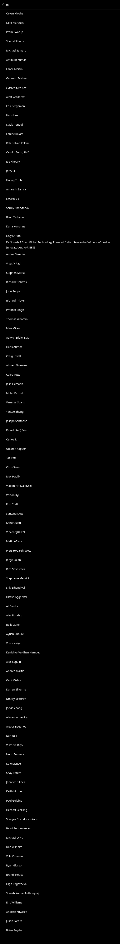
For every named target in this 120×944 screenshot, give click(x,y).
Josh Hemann (14, 384)
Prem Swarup (14, 32)
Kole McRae (13, 763)
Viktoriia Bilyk (14, 745)
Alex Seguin (13, 661)
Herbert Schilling (16, 810)
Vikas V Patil (13, 263)
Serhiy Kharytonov (17, 208)
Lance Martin (14, 69)
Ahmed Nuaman (16, 365)
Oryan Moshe (14, 13)
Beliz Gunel (13, 624)
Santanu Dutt (14, 513)
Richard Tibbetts (16, 282)
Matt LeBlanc (14, 541)
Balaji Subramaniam (19, 828)
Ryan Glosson (14, 865)
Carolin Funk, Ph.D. (18, 152)
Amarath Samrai (16, 189)
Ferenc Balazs (14, 134)
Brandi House (14, 874)
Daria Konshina (15, 226)
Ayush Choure (15, 634)
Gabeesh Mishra (16, 78)
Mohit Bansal (14, 393)
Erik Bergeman (15, 106)
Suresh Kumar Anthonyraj (22, 893)
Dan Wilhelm (14, 847)
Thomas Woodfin (17, 319)
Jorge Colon (13, 560)
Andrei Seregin (15, 254)
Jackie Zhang (14, 708)
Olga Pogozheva (16, 884)
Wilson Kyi (12, 495)
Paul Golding (14, 800)
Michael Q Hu (14, 837)
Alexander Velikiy (17, 717)
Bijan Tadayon (15, 217)
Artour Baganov (16, 726)
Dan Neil (11, 736)
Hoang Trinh (14, 180)
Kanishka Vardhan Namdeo (23, 652)
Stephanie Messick (17, 578)
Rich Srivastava (15, 569)
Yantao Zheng (15, 411)
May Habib (13, 476)
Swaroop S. (13, 198)
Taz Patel (11, 458)
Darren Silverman (17, 689)
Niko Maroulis (15, 23)
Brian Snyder (14, 930)
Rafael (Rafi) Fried (17, 430)
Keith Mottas (14, 791)
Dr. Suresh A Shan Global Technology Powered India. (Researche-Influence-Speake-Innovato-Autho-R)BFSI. (58, 244)
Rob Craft (12, 504)
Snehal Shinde (15, 41)
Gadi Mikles (13, 680)
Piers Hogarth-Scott (18, 550)
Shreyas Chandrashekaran (22, 819)
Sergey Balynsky (16, 87)
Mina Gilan (13, 328)
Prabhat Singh (15, 310)
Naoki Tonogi (14, 124)
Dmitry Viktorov (16, 699)
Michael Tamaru (16, 50)
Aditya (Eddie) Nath (18, 337)
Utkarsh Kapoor (16, 448)
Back (3, 4)
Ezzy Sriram (13, 235)
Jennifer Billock (15, 782)
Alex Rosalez (14, 615)
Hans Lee (12, 115)
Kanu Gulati (13, 523)
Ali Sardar (12, 606)
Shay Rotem (13, 773)
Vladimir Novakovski (19, 486)
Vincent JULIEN (15, 532)
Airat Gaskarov (15, 97)
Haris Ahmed (14, 347)
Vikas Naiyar (14, 643)
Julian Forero (14, 921)
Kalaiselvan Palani (17, 143)
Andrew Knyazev (16, 912)
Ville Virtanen (14, 856)
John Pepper (14, 291)
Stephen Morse (15, 273)
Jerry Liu (11, 171)
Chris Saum (13, 467)
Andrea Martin (15, 671)
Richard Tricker (15, 300)
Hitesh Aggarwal (16, 597)
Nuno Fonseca (15, 754)
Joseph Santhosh (16, 421)
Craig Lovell (13, 356)
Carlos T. (11, 439)
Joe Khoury (13, 161)
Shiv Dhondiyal (15, 587)
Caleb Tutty (13, 374)
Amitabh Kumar (16, 60)
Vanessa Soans (15, 402)
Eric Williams (14, 902)
